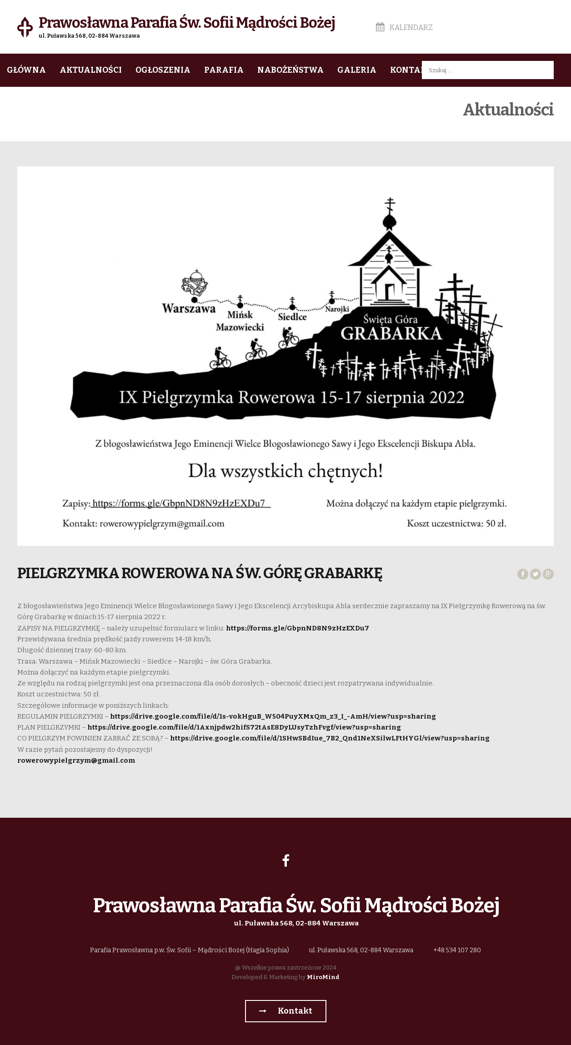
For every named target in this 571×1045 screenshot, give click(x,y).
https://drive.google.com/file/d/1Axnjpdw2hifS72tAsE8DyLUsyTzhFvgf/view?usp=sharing (244, 727)
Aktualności (91, 70)
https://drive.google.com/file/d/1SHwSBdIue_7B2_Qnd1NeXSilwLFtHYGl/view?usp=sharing (330, 738)
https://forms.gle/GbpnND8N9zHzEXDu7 (297, 628)
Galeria (356, 70)
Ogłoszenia (162, 70)
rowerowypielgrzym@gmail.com (76, 760)
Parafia (224, 70)
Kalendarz (404, 27)
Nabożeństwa (290, 70)
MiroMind (323, 977)
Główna (26, 70)
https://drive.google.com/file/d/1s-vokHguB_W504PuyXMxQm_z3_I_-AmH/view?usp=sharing (273, 716)
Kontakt (411, 70)
